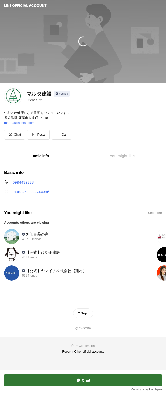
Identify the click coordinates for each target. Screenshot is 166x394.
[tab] (40, 156)
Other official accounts (89, 351)
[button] (38, 135)
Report (66, 351)
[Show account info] (62, 94)
